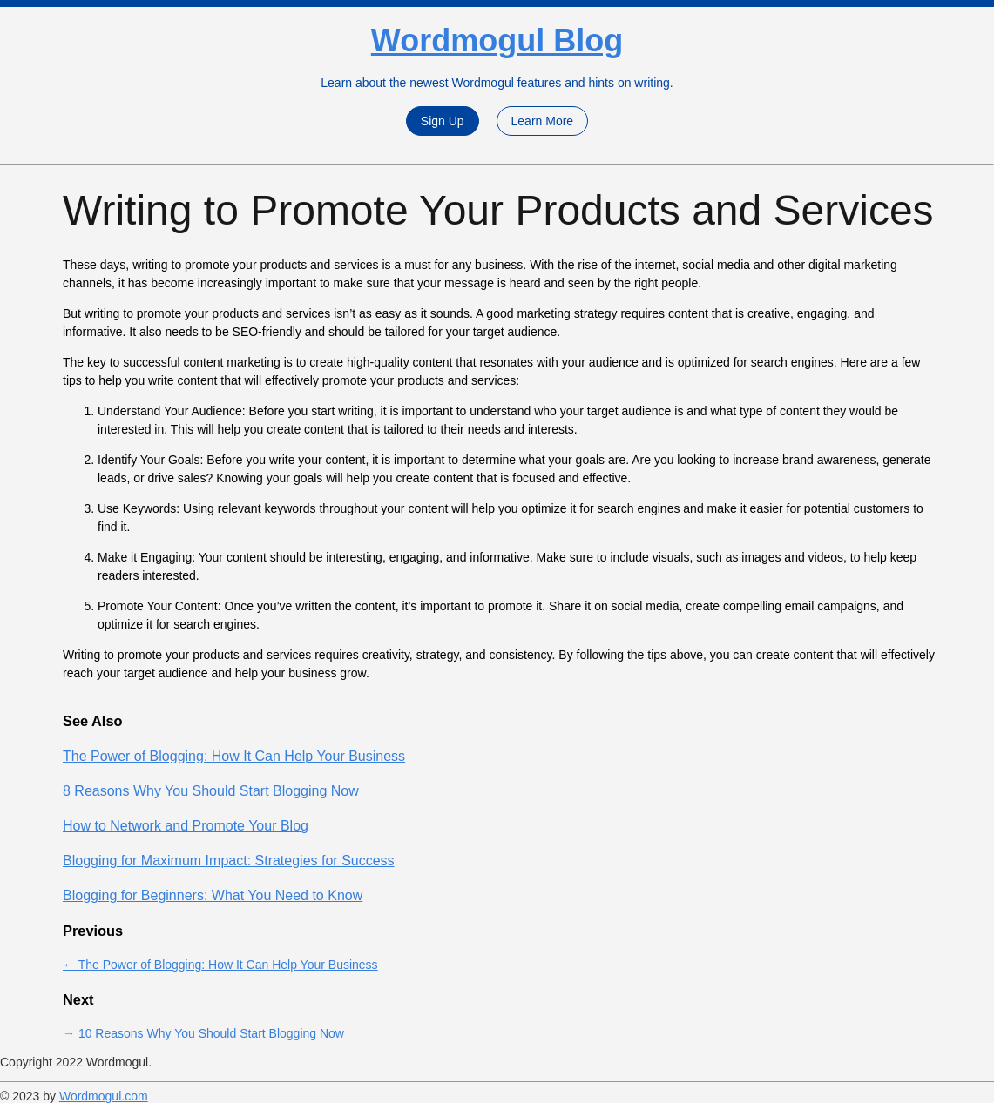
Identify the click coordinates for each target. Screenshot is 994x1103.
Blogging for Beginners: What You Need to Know (212, 895)
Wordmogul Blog (497, 40)
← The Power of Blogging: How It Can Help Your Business (220, 965)
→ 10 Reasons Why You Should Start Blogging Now (203, 1033)
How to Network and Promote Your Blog (185, 825)
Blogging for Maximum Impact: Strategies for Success (229, 860)
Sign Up (442, 121)
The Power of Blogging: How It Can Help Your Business (234, 756)
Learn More (542, 121)
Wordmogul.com (103, 1096)
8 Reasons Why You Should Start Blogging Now (211, 791)
